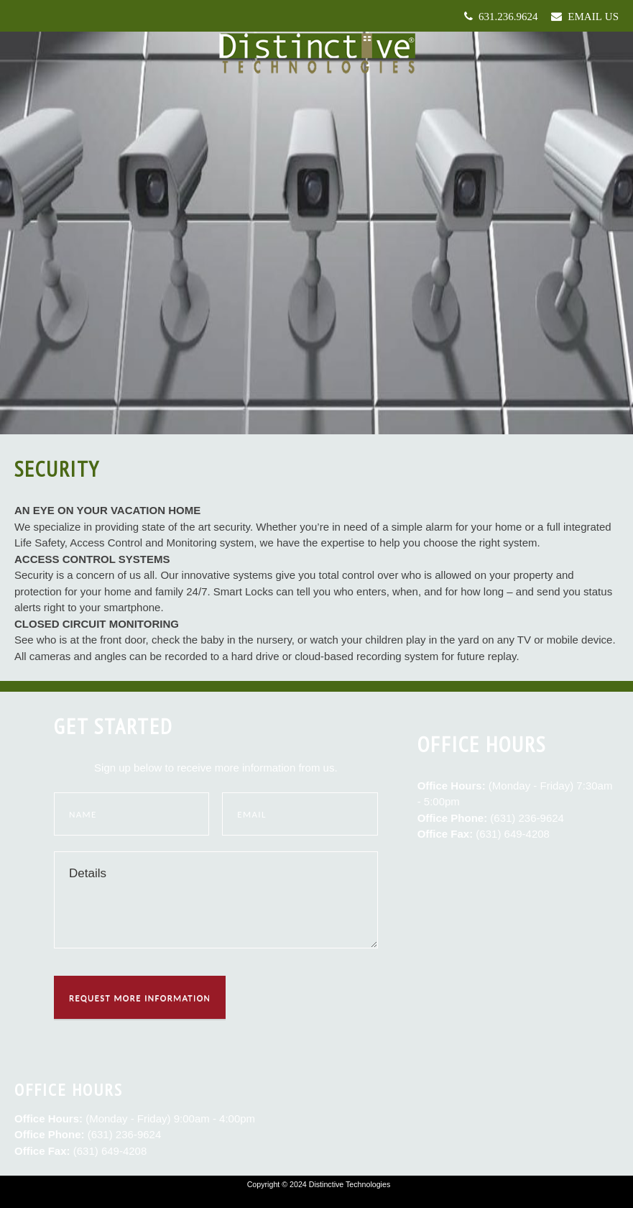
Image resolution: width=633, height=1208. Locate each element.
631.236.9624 (505, 16)
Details (216, 899)
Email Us (590, 16)
